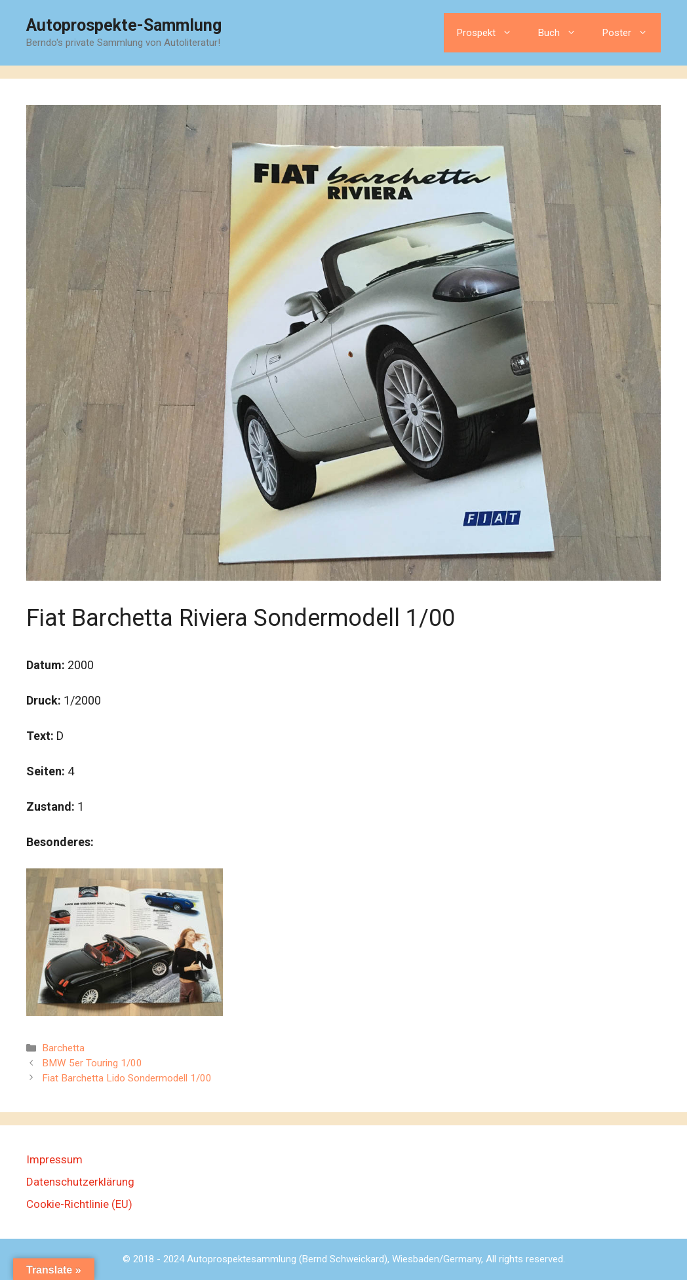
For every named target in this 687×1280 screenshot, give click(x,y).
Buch (563, 32)
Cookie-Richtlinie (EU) (79, 1204)
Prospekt (491, 32)
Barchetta (63, 1048)
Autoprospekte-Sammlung (124, 25)
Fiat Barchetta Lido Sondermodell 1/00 (127, 1078)
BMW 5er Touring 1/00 (92, 1063)
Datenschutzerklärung (80, 1181)
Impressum (54, 1159)
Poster (631, 32)
